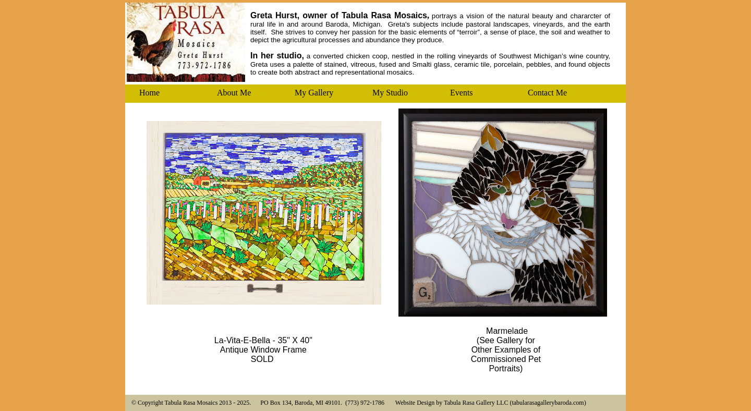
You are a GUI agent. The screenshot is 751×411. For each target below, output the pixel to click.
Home (149, 92)
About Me (234, 92)
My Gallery (314, 92)
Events (461, 92)
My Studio (390, 92)
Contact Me (547, 92)
